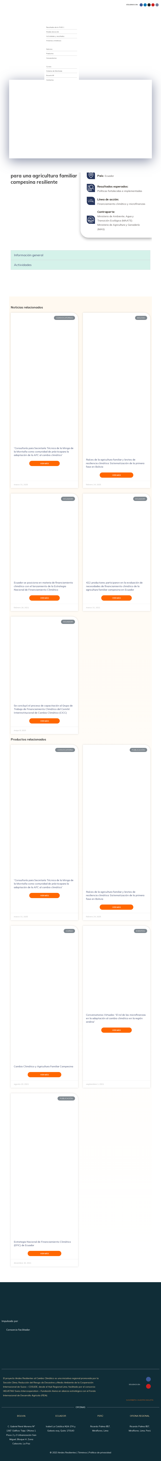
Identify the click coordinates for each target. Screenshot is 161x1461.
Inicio (45, 15)
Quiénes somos (48, 19)
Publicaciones (48, 45)
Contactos (50, 80)
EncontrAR (50, 75)
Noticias (49, 49)
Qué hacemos (48, 23)
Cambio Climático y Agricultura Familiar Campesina (43, 1066)
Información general (28, 255)
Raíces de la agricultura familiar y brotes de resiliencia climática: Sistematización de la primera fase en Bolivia (115, 463)
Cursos (48, 67)
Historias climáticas (53, 41)
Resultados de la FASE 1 (55, 27)
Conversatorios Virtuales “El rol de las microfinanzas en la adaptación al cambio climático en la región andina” (116, 1018)
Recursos (46, 62)
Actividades (23, 265)
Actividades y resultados (55, 36)
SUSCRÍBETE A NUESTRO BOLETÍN (139, 1400)
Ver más (44, 463)
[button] (80, 255)
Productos (49, 54)
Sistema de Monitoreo (54, 71)
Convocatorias (51, 58)
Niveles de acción (52, 32)
